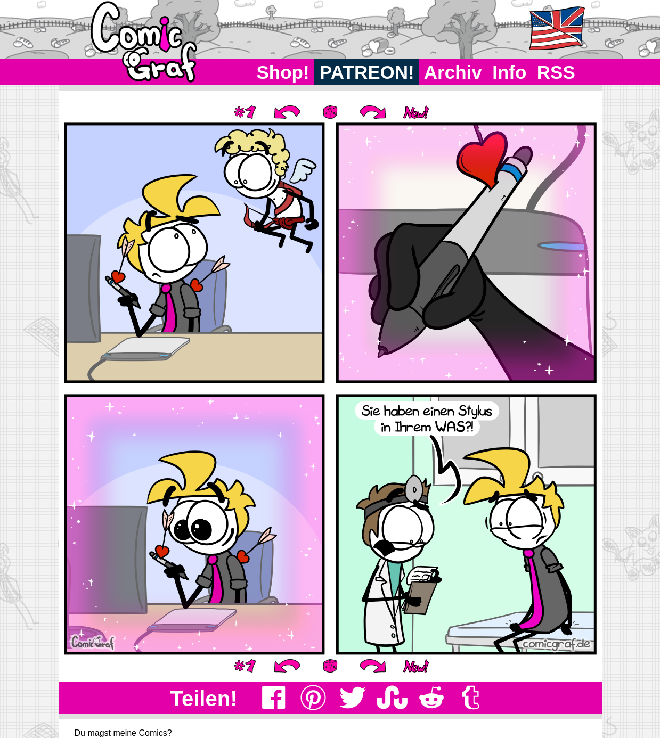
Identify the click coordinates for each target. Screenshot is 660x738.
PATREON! (366, 72)
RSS (556, 72)
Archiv (453, 72)
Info (509, 72)
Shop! (283, 72)
